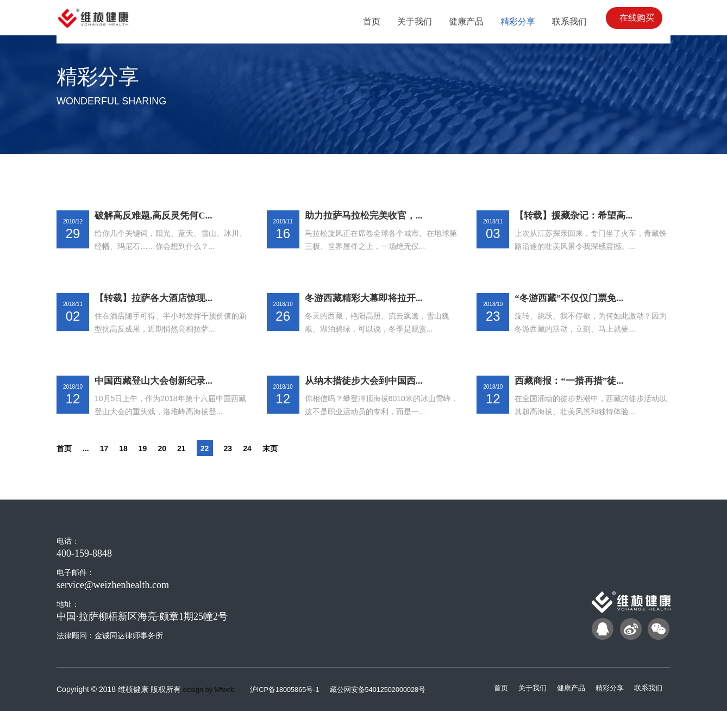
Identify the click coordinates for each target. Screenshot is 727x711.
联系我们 (647, 687)
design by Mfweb (211, 689)
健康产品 (565, 687)
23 (247, 447)
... (91, 447)
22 (222, 447)
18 (133, 447)
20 (176, 447)
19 (154, 447)
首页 (66, 447)
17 (111, 447)
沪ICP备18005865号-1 (294, 689)
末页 (295, 447)
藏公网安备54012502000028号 (394, 689)
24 (269, 447)
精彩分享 (606, 687)
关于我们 (525, 687)
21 (198, 447)
